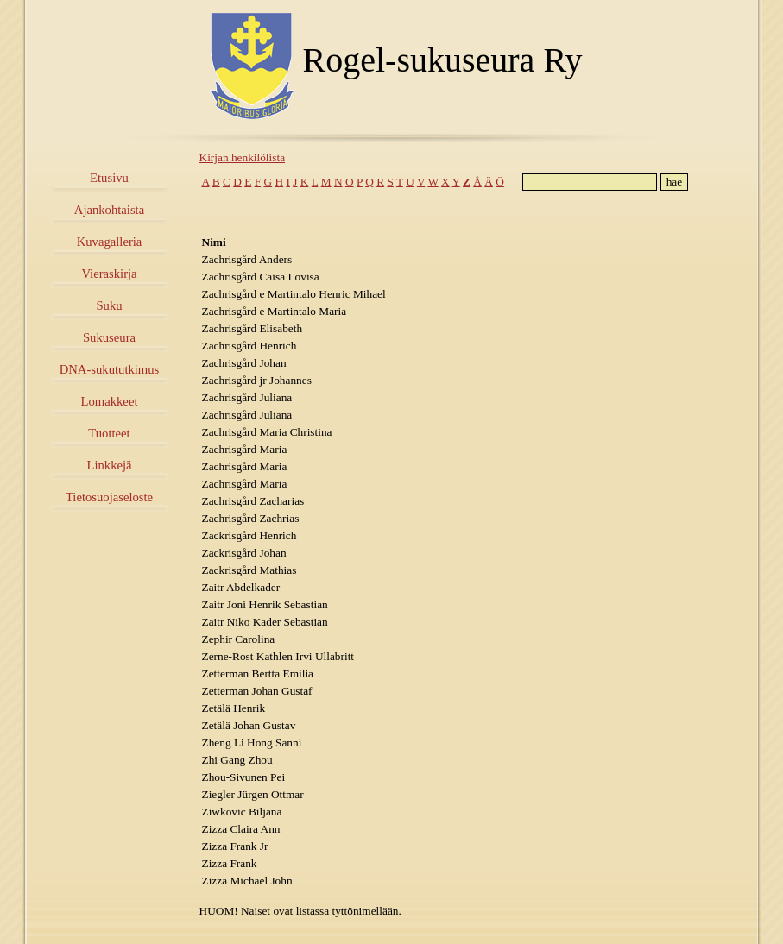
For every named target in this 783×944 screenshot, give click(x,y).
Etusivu (109, 178)
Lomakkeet (109, 401)
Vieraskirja (108, 273)
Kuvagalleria (109, 242)
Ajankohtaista (109, 210)
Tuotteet (108, 433)
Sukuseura (109, 337)
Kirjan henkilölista (242, 157)
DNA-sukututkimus (110, 369)
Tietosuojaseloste (109, 497)
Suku (109, 305)
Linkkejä (108, 465)
